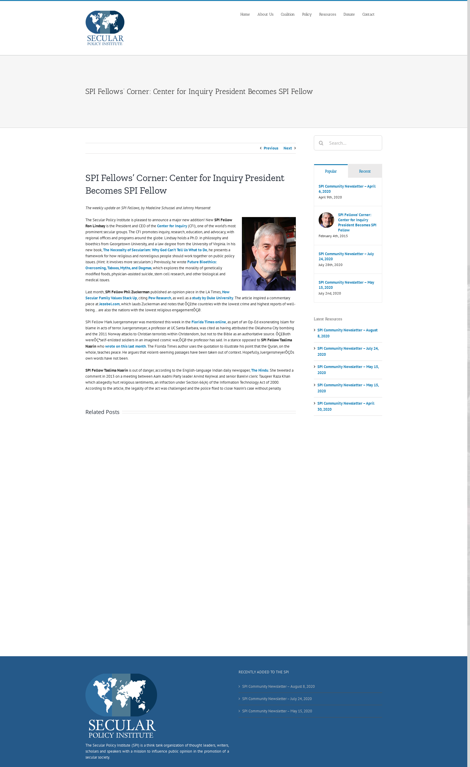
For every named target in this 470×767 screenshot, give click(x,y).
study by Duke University (212, 297)
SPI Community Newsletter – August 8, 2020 (278, 686)
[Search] (321, 142)
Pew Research (159, 297)
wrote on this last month (125, 346)
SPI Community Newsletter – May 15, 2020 (346, 285)
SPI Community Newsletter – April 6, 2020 (347, 189)
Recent (365, 171)
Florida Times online (209, 322)
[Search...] (348, 142)
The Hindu (259, 370)
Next (288, 148)
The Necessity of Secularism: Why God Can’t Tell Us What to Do (155, 249)
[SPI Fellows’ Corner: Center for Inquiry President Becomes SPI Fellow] (326, 215)
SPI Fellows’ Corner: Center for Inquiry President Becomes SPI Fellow (357, 222)
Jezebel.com (109, 303)
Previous (271, 148)
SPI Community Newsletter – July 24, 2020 (346, 256)
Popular (331, 171)
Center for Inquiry (172, 225)
